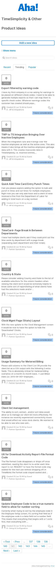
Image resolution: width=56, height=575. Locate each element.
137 (31, 541)
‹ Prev (17, 541)
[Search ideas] (28, 58)
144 (35, 546)
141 (12, 546)
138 (38, 541)
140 (5, 546)
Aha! (53, 566)
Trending (19, 67)
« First (6, 541)
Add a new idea (28, 42)
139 (46, 541)
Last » (16, 550)
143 (28, 546)
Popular (32, 67)
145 (43, 546)
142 (20, 546)
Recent (7, 67)
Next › (6, 550)
